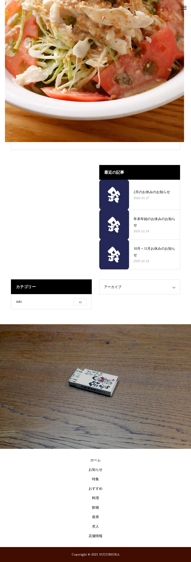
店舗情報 (95, 536)
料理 (95, 498)
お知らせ (95, 470)
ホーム (95, 460)
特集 (95, 479)
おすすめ (95, 488)
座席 (95, 517)
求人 (95, 526)
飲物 (95, 507)
